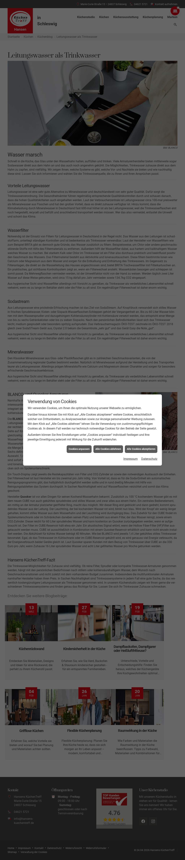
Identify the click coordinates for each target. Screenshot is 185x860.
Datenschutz (149, 459)
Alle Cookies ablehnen (108, 449)
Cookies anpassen (79, 449)
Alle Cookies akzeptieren (141, 449)
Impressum (130, 459)
